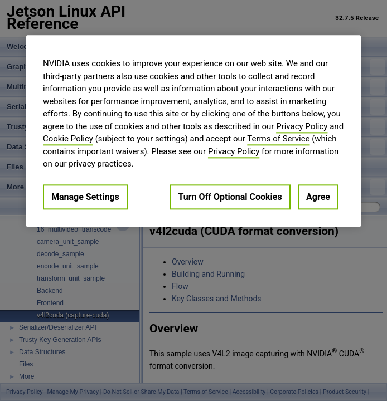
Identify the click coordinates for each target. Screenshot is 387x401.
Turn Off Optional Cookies (230, 197)
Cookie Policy (68, 139)
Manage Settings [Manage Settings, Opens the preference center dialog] (85, 197)
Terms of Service (278, 139)
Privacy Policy (301, 126)
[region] (193, 131)
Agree (318, 197)
